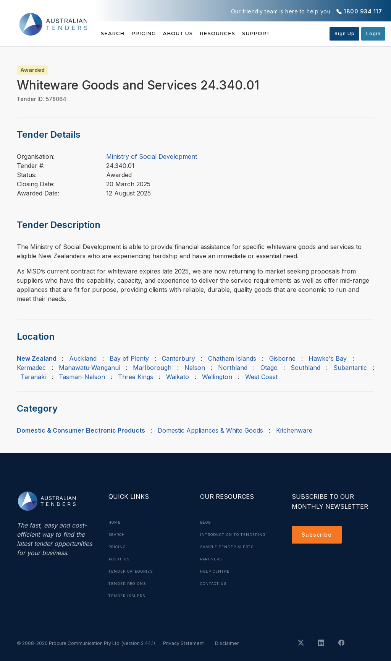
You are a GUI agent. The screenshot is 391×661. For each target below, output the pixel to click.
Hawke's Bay (328, 358)
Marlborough (152, 367)
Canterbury (178, 358)
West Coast (261, 377)
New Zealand (37, 358)
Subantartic (350, 367)
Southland (305, 367)
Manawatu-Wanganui (89, 367)
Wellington (217, 377)
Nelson (194, 367)
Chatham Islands (232, 358)
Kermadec (31, 367)
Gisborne (282, 358)
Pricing (153, 33)
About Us (196, 33)
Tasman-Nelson (82, 377)
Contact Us (215, 595)
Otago (269, 367)
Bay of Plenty (129, 358)
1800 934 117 (363, 11)
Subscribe (319, 536)
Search (113, 33)
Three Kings (135, 377)
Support (291, 33)
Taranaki (33, 377)
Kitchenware (294, 430)
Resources (244, 33)
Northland (232, 367)
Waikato (177, 377)
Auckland (83, 358)
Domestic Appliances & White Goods (210, 430)
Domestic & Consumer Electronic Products (81, 430)
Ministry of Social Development (151, 156)
